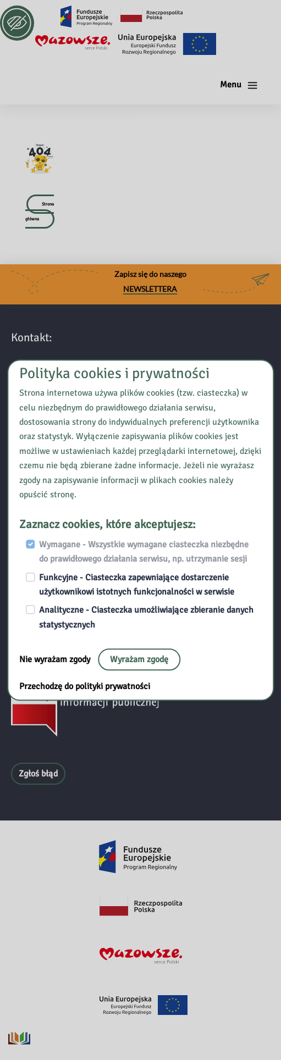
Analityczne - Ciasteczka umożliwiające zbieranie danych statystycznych (146, 617)
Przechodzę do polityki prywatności (84, 686)
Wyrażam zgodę (139, 659)
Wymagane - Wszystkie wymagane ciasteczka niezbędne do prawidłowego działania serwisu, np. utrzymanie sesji (144, 551)
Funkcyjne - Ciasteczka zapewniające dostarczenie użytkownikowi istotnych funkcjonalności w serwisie (136, 584)
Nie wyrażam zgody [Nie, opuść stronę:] (55, 659)
